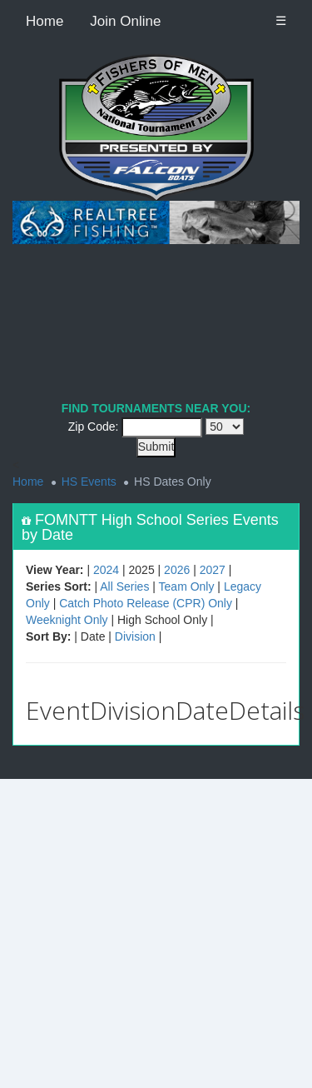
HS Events (89, 481)
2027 (212, 569)
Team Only (187, 586)
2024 (106, 569)
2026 (177, 569)
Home (44, 21)
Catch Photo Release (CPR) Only (145, 603)
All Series (124, 586)
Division (135, 636)
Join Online (125, 21)
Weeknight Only (67, 619)
